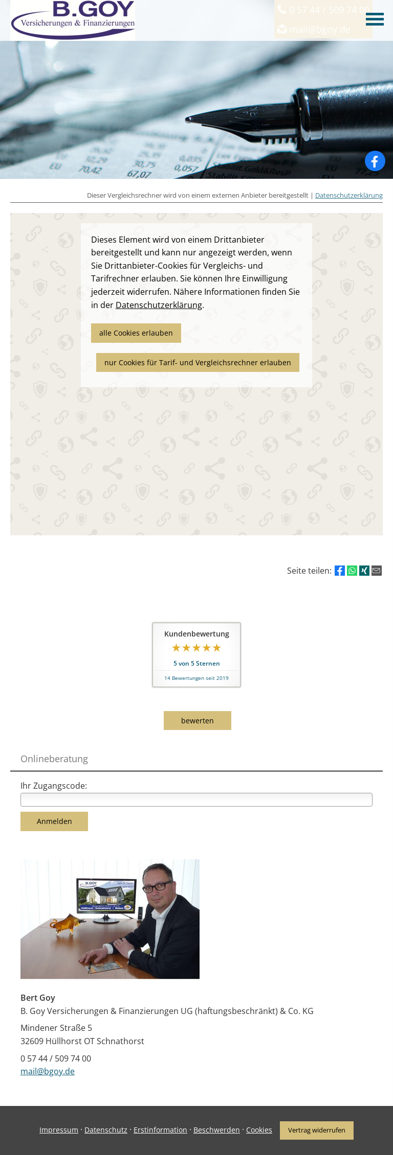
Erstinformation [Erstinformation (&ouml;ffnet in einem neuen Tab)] (160, 1130)
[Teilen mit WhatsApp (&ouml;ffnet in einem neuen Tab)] (352, 570)
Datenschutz (105, 1130)
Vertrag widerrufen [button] (316, 1130)
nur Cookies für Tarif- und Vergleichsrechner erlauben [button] (197, 362)
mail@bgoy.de (47, 1071)
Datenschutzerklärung (349, 195)
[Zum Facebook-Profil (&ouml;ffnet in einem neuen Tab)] (375, 161)
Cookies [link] (259, 1130)
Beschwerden (216, 1130)
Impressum (58, 1130)
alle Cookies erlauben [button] (136, 333)
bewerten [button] (197, 720)
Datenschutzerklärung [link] (159, 305)
